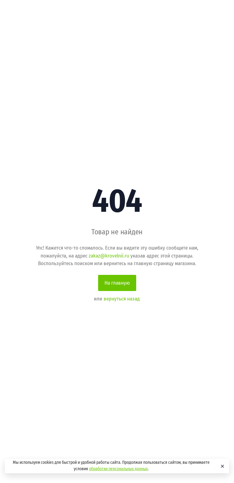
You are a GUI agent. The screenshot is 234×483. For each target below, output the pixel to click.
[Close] (222, 466)
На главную (117, 283)
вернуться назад (122, 299)
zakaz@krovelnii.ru (109, 256)
